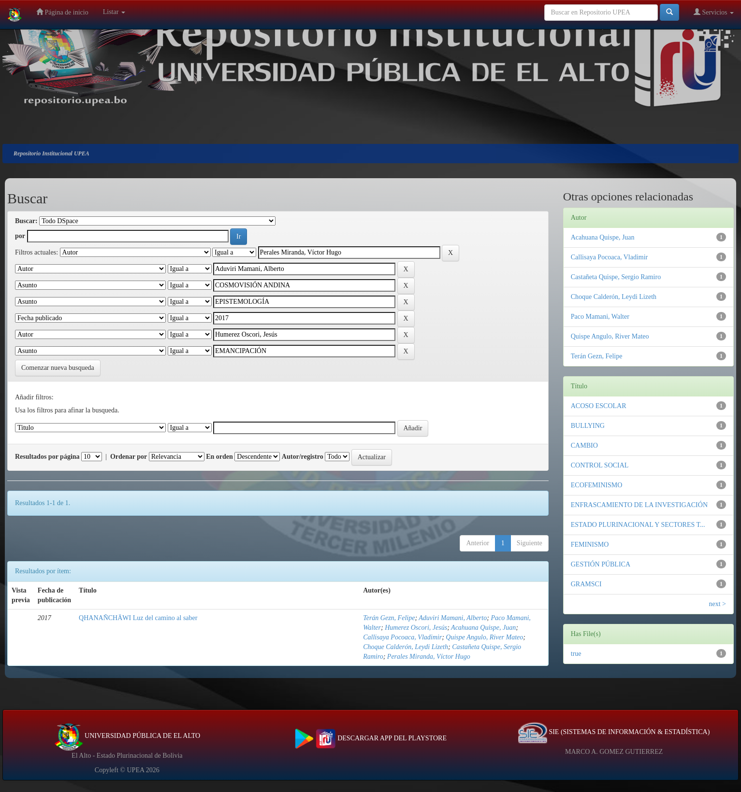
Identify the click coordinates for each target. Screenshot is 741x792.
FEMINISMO (590, 544)
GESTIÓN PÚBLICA (600, 564)
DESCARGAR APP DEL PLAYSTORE (370, 738)
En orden (219, 456)
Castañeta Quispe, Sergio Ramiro (616, 277)
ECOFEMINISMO (597, 485)
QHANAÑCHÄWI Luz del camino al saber (138, 618)
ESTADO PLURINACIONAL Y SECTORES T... (638, 524)
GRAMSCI (586, 584)
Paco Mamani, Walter (600, 316)
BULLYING (588, 425)
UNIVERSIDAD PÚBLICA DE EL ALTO (127, 735)
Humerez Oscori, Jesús (416, 627)
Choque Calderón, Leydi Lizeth (405, 647)
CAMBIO (584, 445)
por (20, 236)
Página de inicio (62, 12)
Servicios (714, 12)
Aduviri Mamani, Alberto (453, 618)
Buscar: (26, 221)
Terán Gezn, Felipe (389, 618)
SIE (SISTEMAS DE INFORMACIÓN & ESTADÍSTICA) (614, 731)
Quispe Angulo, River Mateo (484, 637)
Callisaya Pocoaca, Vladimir (402, 637)
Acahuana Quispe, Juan (483, 627)
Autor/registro (302, 456)
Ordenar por (128, 456)
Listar (114, 11)
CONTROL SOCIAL (600, 465)
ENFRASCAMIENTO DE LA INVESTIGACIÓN (639, 505)
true (576, 653)
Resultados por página (47, 456)
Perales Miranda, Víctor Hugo (428, 656)
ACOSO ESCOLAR (598, 406)
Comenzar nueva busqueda (57, 367)
